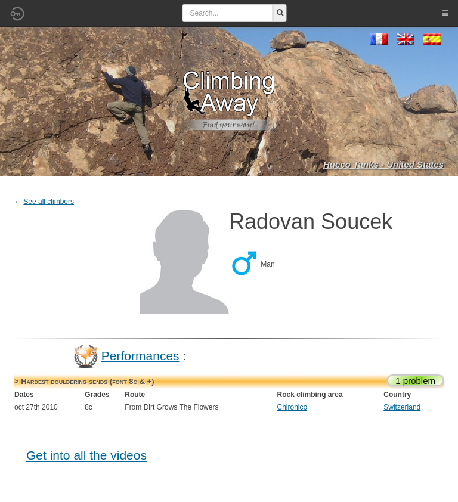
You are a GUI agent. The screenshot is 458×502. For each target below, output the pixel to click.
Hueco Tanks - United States (383, 164)
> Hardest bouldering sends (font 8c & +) (84, 381)
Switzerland (401, 407)
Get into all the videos (86, 455)
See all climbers (48, 201)
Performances (140, 355)
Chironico (292, 407)
